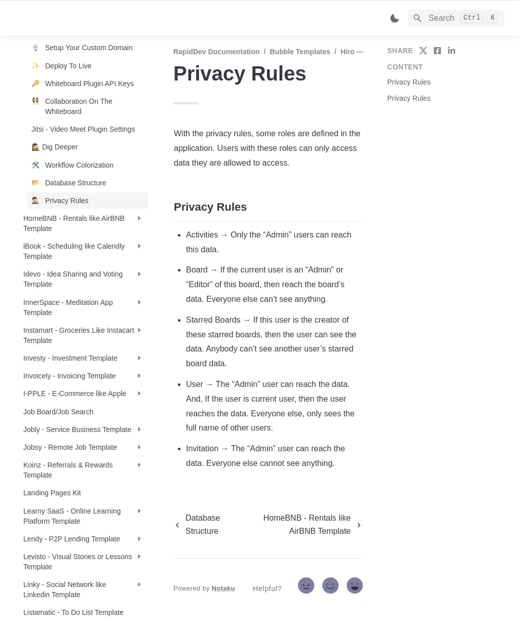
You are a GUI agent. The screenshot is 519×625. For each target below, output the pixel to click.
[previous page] (204, 525)
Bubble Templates (300, 52)
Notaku (223, 588)
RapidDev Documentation (216, 52)
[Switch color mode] (394, 18)
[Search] (456, 18)
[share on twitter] (423, 51)
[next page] (301, 525)
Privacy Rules (409, 82)
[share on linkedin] (452, 51)
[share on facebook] (437, 51)
